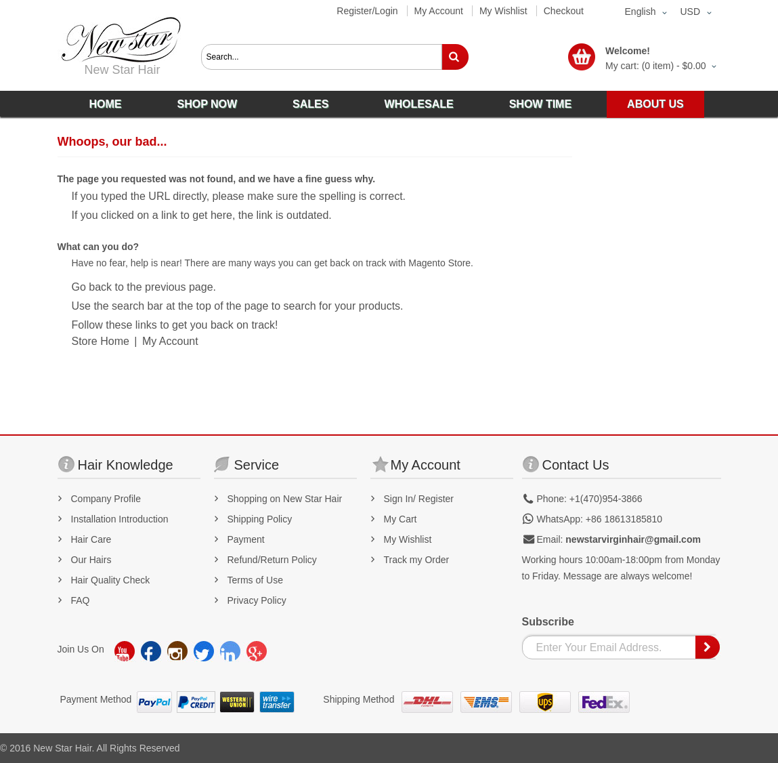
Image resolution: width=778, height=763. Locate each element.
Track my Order (417, 559)
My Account (438, 10)
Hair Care (91, 539)
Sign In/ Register (419, 498)
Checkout (564, 10)
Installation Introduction (120, 519)
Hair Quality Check (110, 580)
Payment (246, 539)
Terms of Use (255, 580)
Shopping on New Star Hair (285, 498)
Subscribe (548, 621)
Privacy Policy (257, 600)
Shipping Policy (260, 519)
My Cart (400, 519)
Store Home (100, 341)
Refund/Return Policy (272, 559)
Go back (92, 287)
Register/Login (367, 10)
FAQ (80, 600)
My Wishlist (503, 10)
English (640, 11)
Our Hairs (91, 559)
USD (690, 11)
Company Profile (106, 498)
